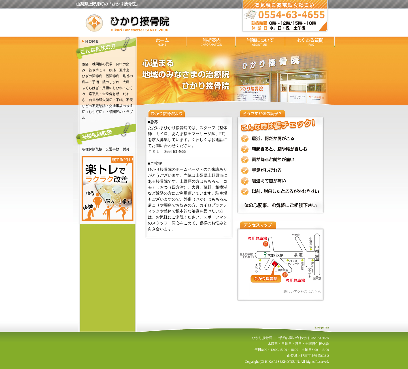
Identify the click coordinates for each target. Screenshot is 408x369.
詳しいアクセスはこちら (302, 292)
